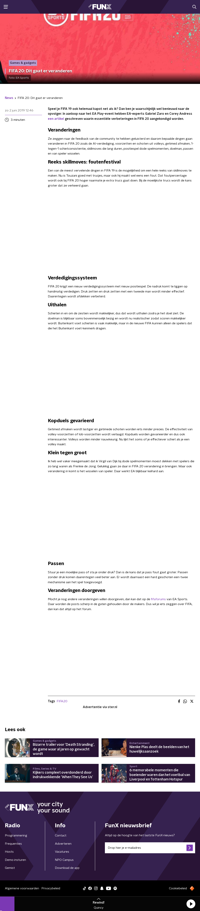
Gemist (10, 867)
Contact (60, 835)
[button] (191, 904)
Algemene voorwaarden (22, 888)
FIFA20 (62, 701)
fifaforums (158, 599)
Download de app (67, 867)
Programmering (16, 835)
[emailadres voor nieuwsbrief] (150, 847)
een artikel (56, 118)
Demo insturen (15, 859)
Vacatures (62, 851)
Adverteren (63, 843)
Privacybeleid (50, 888)
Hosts (9, 851)
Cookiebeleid (178, 888)
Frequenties (13, 843)
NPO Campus (64, 859)
